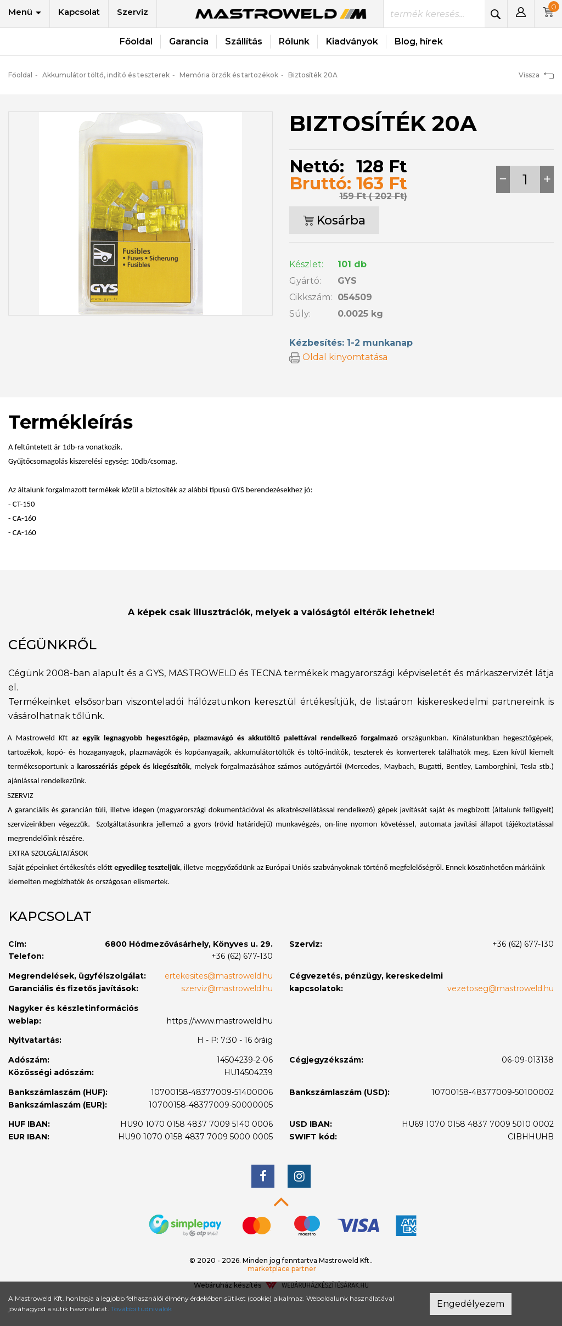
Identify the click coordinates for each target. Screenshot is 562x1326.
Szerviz (132, 12)
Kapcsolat (79, 12)
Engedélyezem (470, 1304)
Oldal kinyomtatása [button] (338, 357)
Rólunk (294, 41)
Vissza (536, 75)
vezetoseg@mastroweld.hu (500, 988)
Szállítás (243, 41)
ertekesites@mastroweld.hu (219, 976)
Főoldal (136, 41)
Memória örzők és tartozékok (228, 75)
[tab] (281, 645)
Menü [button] (24, 12)
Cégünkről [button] (52, 645)
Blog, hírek (419, 41)
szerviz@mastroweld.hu (227, 988)
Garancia (189, 41)
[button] (520, 13)
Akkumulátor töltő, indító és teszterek (106, 75)
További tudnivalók (141, 1309)
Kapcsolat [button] (50, 916)
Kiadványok (352, 41)
